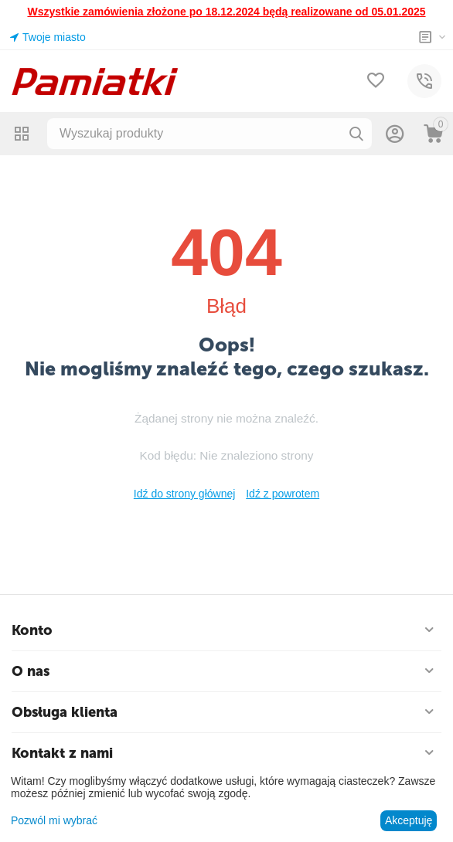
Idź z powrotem (282, 493)
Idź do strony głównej (185, 493)
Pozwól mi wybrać (54, 820)
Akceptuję (408, 820)
